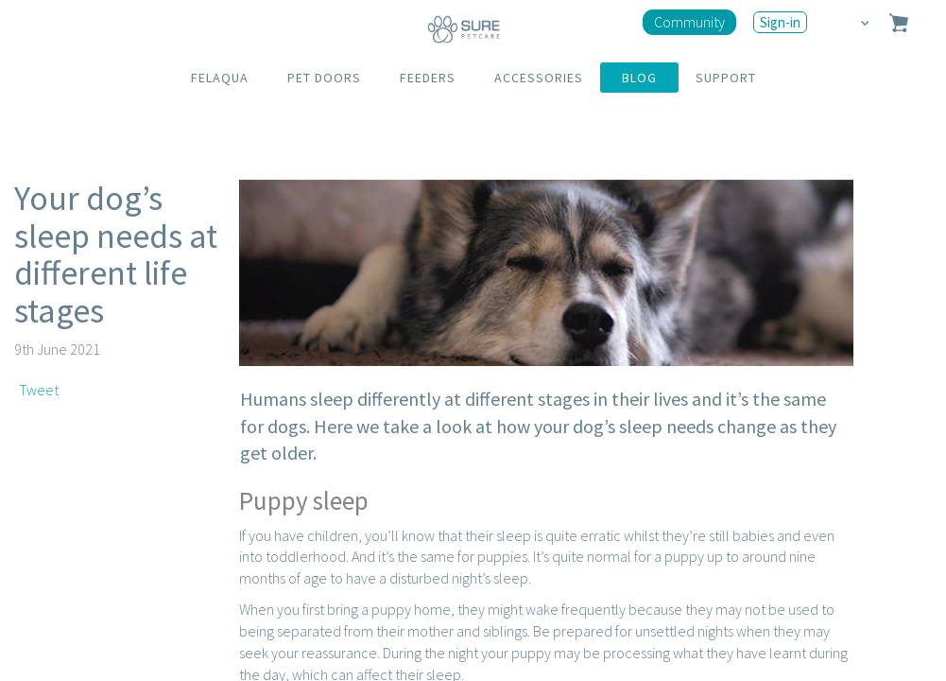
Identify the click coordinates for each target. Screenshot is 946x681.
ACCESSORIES (538, 77)
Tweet (39, 389)
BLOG (639, 77)
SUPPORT (726, 77)
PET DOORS (324, 77)
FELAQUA (220, 77)
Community (689, 21)
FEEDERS (428, 77)
